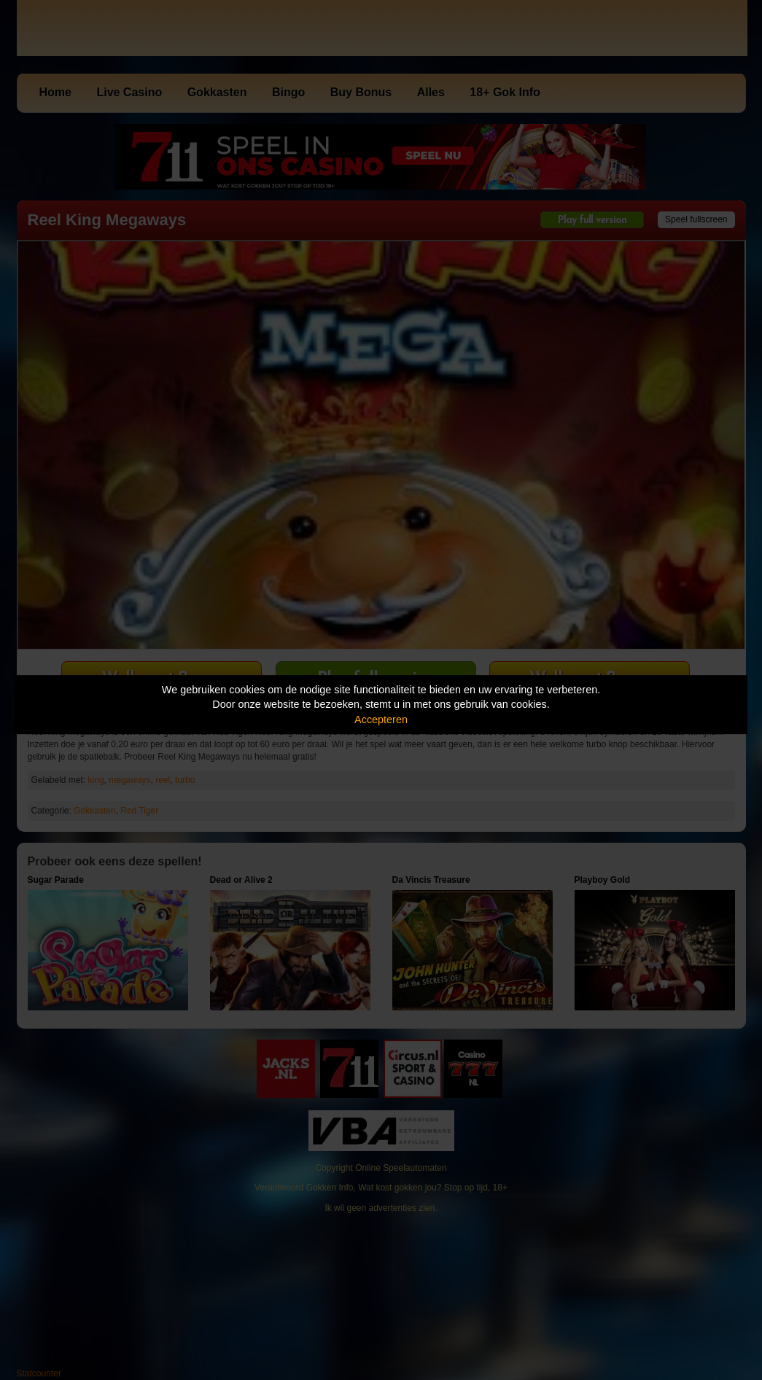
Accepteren (381, 719)
